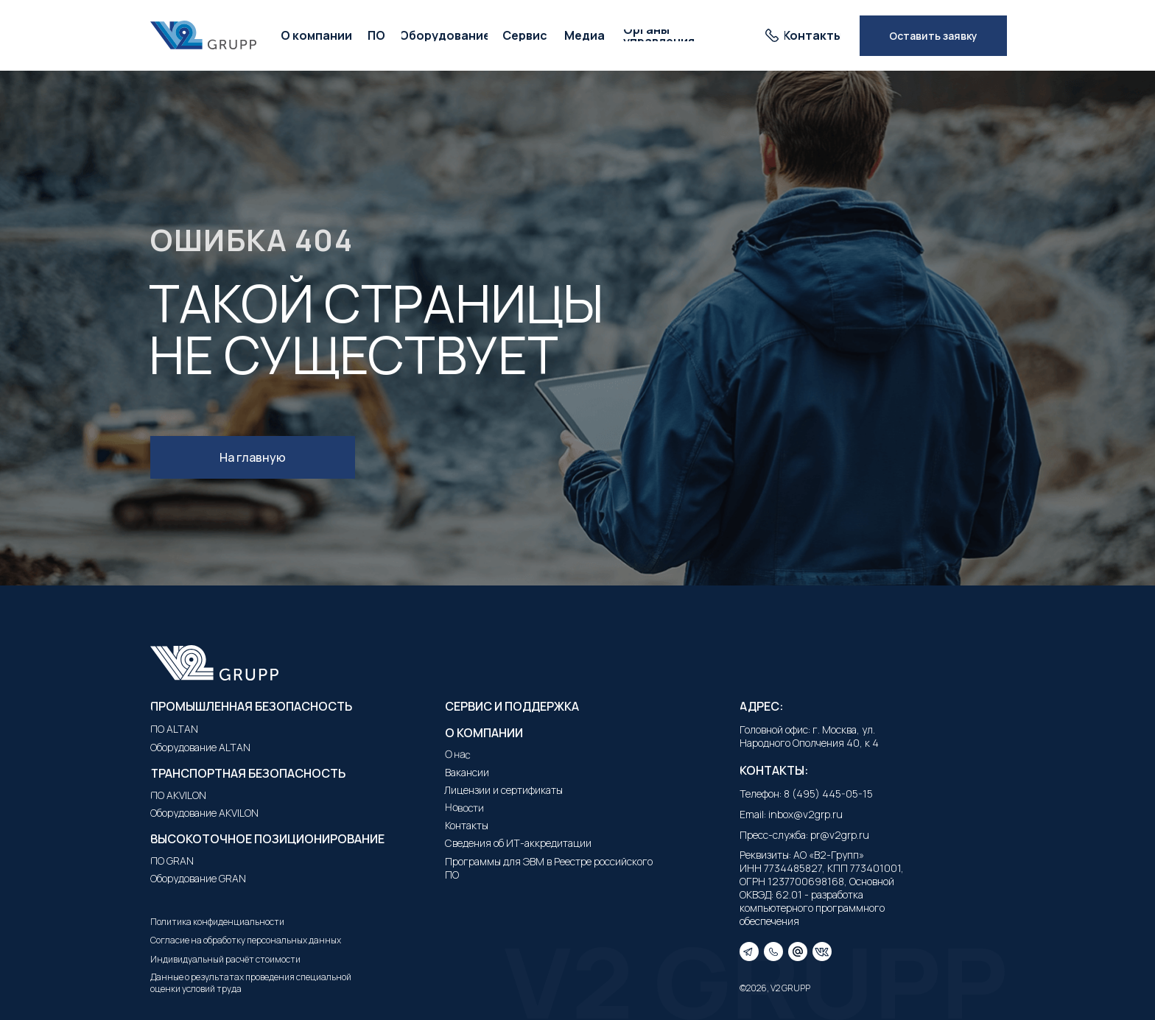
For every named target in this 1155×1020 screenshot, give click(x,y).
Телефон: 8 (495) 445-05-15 (806, 794)
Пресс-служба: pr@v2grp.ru (804, 835)
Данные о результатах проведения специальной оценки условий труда (250, 983)
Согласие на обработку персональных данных (245, 940)
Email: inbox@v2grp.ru (791, 814)
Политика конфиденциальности (217, 921)
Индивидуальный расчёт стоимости (225, 959)
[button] (933, 35)
